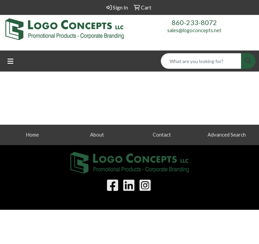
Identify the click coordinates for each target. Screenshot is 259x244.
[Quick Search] (201, 61)
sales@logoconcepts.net (194, 30)
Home (32, 135)
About (97, 135)
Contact (162, 135)
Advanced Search (227, 135)
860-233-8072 (194, 22)
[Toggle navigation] (10, 61)
